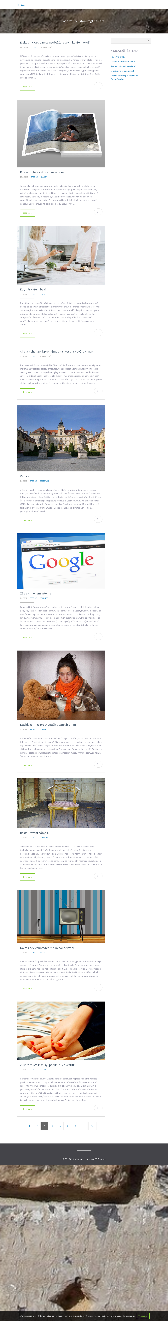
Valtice (24, 476)
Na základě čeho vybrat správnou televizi (47, 948)
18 (92, 1126)
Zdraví (43, 729)
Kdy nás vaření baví (33, 289)
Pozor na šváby (118, 56)
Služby (44, 177)
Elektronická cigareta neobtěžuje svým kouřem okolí (55, 42)
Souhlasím (142, 1316)
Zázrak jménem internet (36, 593)
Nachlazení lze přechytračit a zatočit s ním (48, 725)
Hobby (43, 294)
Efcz (21, 4)
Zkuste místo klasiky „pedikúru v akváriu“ (47, 1065)
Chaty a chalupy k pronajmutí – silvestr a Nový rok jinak (56, 351)
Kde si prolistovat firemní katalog (42, 172)
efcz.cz (34, 47)
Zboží (42, 952)
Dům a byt (44, 837)
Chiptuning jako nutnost (122, 70)
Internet (44, 598)
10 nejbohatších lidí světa (123, 61)
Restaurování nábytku (35, 833)
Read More (27, 86)
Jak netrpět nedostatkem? (123, 66)
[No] (164, 1316)
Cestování (44, 481)
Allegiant (78, 1159)
